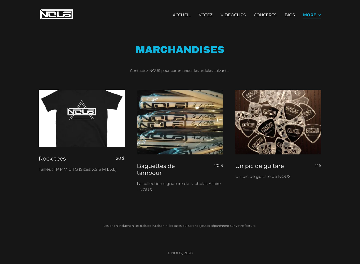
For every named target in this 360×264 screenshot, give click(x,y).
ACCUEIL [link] (182, 14)
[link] (56, 13)
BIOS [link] (290, 14)
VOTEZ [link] (205, 14)
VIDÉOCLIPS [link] (233, 14)
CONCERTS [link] (265, 14)
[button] (312, 15)
